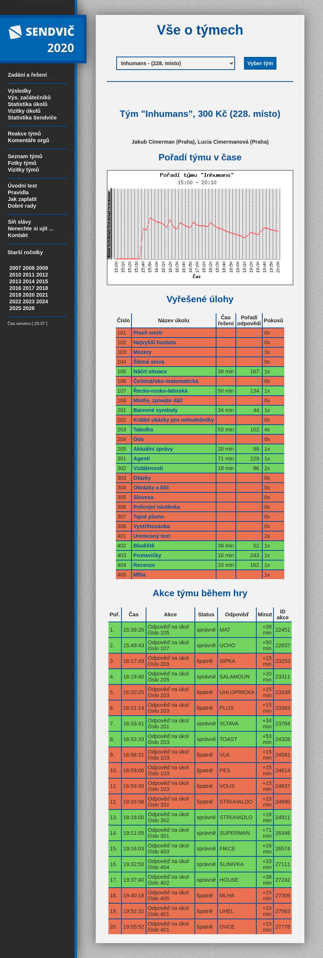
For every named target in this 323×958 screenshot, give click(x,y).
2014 (29, 281)
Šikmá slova (148, 362)
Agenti (141, 459)
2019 (15, 295)
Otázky (142, 478)
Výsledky (19, 91)
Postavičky (147, 555)
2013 (15, 281)
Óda (138, 439)
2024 (42, 301)
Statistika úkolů (27, 104)
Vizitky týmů (23, 170)
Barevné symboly (155, 410)
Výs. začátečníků (29, 97)
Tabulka (143, 429)
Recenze (144, 565)
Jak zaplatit (22, 199)
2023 (29, 301)
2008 (29, 268)
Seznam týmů (25, 156)
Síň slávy (19, 222)
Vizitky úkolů (24, 111)
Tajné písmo (148, 517)
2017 (29, 288)
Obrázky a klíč (151, 488)
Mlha (139, 575)
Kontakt (18, 235)
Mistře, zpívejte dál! (158, 400)
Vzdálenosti (148, 468)
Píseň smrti (147, 333)
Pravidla (18, 192)
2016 (15, 288)
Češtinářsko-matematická (165, 381)
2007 (15, 268)
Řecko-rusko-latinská (160, 391)
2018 (42, 288)
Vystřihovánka (151, 526)
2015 (42, 281)
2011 (29, 275)
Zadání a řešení (27, 75)
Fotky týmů (22, 163)
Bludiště (144, 546)
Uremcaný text (151, 536)
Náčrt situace (150, 371)
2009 (42, 268)
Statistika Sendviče (32, 118)
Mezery (142, 352)
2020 (29, 295)
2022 (15, 301)
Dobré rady (22, 206)
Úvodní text (22, 186)
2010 (15, 275)
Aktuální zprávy (153, 449)
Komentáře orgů (28, 140)
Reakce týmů (24, 134)
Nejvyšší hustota (154, 342)
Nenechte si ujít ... (30, 228)
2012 (42, 275)
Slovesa (143, 497)
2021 (42, 295)
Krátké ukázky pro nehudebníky (173, 420)
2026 (29, 308)
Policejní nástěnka (156, 507)
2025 (15, 308)
